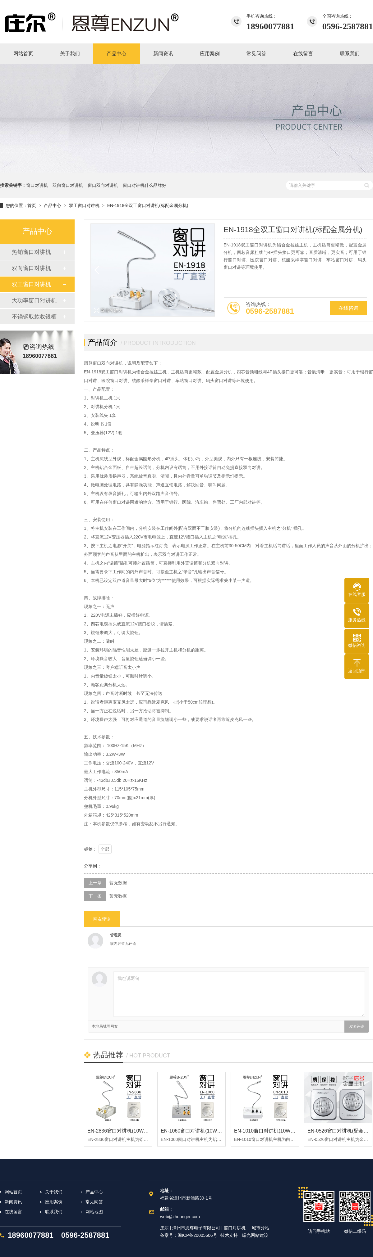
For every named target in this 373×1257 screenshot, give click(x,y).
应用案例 (53, 1201)
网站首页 (13, 1191)
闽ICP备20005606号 (197, 1235)
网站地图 (94, 1211)
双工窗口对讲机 (84, 205)
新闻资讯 (13, 1201)
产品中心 (52, 205)
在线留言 (13, 1211)
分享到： (92, 865)
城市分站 (260, 1227)
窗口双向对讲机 (103, 185)
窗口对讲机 (37, 185)
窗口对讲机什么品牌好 (144, 185)
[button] (206, 270)
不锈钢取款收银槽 (34, 316)
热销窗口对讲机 (31, 252)
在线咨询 (348, 308)
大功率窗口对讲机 (34, 300)
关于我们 (53, 1191)
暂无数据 (118, 882)
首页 (31, 205)
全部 (105, 849)
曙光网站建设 (255, 1235)
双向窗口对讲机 (68, 185)
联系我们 (53, 1211)
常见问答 (94, 1201)
